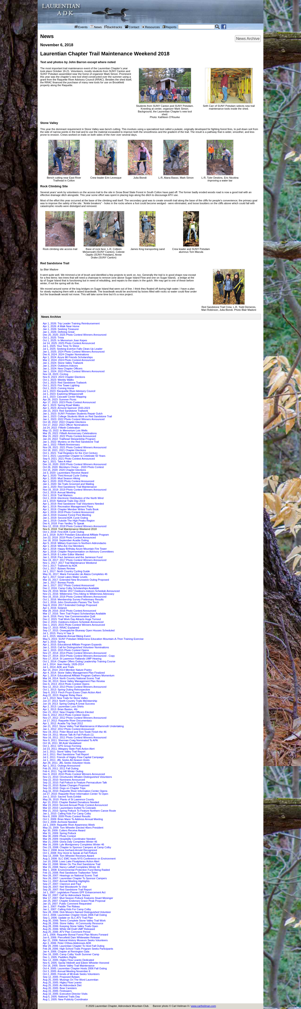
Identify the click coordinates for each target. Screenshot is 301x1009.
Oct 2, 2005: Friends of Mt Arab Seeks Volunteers (71, 974)
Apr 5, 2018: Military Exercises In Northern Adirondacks (74, 543)
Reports (169, 27)
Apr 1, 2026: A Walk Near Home (61, 326)
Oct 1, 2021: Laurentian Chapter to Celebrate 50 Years (74, 455)
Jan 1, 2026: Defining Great (59, 331)
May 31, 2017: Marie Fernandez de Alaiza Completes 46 (75, 574)
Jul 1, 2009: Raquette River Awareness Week (69, 824)
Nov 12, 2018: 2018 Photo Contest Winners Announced (74, 526)
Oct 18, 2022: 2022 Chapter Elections (64, 422)
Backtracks (113, 27)
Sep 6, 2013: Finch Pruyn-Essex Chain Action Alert (72, 692)
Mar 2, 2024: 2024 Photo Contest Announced (69, 360)
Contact (132, 27)
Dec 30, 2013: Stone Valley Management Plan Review (74, 681)
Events (81, 27)
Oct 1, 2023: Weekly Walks (58, 379)
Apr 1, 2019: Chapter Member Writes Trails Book (71, 509)
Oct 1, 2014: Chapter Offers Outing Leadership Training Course (79, 661)
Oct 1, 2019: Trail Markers (58, 495)
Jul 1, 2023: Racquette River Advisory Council (69, 391)
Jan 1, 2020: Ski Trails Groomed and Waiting (68, 484)
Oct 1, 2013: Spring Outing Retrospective (66, 689)
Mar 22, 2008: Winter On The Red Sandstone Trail (71, 864)
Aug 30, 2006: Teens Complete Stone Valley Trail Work (74, 920)
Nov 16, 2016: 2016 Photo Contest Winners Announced (74, 596)
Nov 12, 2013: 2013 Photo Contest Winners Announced (74, 686)
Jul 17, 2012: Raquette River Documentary (67, 720)
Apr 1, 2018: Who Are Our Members (63, 546)
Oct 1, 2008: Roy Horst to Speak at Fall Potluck (70, 853)
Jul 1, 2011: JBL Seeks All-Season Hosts (66, 760)
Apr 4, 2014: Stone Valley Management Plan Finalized (74, 672)
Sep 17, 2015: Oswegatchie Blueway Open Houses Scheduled (79, 630)
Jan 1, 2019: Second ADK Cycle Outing (65, 517)
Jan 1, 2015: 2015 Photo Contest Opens (66, 650)
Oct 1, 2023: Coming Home (58, 388)
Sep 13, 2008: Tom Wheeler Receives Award (68, 855)
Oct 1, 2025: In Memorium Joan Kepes (65, 340)
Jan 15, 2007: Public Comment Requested (67, 903)
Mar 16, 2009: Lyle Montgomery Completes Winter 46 (73, 844)
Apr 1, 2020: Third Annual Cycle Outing (65, 475)
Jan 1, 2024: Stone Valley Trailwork (63, 362)
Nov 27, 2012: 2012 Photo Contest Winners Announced (74, 717)
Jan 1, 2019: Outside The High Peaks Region (69, 520)
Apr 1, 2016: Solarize (55, 607)
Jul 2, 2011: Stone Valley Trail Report (64, 751)
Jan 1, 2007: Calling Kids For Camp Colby (67, 909)
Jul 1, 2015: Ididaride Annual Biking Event (67, 636)
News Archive (248, 38)
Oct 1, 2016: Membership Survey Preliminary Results (73, 599)
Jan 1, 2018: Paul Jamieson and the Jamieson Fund (73, 557)
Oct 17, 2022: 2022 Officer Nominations (65, 424)
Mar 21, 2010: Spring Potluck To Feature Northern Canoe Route (79, 810)
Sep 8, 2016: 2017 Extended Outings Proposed (70, 605)
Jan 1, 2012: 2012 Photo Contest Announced (68, 729)
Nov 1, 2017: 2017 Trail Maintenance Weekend (70, 562)
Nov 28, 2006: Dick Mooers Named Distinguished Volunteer (77, 912)
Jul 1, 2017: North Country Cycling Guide (66, 571)
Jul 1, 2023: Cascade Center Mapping (64, 396)
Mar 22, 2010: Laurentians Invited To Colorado (69, 807)
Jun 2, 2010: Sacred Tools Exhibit (62, 796)
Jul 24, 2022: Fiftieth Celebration (61, 427)
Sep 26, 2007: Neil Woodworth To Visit (65, 886)
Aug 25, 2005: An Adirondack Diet (62, 985)
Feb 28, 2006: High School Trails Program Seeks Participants (78, 948)
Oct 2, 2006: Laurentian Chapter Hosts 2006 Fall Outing (75, 914)
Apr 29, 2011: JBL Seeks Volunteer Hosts (66, 762)
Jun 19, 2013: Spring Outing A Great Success (69, 703)
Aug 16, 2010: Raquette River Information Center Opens (75, 791)
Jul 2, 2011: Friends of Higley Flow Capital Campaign (73, 757)
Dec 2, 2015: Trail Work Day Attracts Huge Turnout (72, 619)
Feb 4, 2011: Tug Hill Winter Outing (63, 771)
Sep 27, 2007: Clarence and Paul (62, 883)
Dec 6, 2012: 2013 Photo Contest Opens (66, 715)
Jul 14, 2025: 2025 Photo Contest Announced (69, 343)
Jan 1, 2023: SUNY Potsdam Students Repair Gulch (73, 413)
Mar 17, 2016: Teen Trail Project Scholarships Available (74, 613)
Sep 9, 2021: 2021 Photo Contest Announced (69, 458)
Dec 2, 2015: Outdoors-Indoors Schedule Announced (73, 622)
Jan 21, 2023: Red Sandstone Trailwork (65, 410)
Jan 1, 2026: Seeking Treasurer (61, 329)
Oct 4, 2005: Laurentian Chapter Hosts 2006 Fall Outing (75, 968)
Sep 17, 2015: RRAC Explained (61, 627)
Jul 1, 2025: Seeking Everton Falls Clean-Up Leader (73, 348)
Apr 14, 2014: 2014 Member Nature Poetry (67, 669)
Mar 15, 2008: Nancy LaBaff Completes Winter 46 (71, 867)
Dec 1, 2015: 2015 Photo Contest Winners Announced (74, 624)
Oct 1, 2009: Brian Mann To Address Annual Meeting (73, 819)
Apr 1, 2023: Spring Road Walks (61, 405)
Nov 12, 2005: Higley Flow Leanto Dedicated (68, 960)
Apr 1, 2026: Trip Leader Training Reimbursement (71, 323)
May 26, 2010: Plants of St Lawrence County (68, 799)
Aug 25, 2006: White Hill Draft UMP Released (69, 929)
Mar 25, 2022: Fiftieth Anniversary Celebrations (70, 433)
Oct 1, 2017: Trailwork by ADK (60, 565)
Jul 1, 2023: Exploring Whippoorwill (63, 393)
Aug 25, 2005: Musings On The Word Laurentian (70, 979)
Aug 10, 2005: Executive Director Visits (65, 993)
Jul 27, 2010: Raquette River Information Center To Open (75, 793)
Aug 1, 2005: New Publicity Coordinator (65, 999)
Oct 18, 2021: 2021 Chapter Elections (64, 450)
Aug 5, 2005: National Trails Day (61, 996)
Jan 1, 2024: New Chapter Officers (63, 368)
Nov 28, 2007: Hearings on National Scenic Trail (70, 875)
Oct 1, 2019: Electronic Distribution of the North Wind (73, 498)
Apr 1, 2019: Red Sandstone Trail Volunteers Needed (73, 503)
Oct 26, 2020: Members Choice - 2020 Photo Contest (73, 467)
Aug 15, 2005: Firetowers (57, 991)
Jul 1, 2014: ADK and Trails (58, 667)
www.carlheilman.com (203, 1006)
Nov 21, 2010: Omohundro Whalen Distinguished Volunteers (77, 776)
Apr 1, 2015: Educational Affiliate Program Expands (72, 644)
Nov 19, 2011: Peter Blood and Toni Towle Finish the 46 (75, 731)
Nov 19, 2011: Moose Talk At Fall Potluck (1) (68, 734)
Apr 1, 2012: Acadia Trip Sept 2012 (63, 723)
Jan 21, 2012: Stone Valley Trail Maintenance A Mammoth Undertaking (83, 726)
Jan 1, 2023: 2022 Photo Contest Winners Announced (73, 419)
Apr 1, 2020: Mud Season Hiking (61, 478)
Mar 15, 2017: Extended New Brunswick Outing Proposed (76, 579)
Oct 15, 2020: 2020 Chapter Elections (64, 469)
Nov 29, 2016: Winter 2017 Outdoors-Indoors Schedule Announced (81, 591)
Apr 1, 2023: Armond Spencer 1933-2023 (66, 408)
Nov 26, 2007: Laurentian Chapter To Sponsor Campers (75, 878)
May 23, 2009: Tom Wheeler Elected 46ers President (73, 827)
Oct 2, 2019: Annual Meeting (59, 492)
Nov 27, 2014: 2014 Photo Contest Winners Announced (74, 653)
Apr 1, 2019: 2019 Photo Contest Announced (68, 512)
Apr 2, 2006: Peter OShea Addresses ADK (67, 943)
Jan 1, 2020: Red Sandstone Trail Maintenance (70, 486)
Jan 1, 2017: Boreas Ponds (58, 582)
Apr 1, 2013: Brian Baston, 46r (60, 709)
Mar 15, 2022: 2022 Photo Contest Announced (69, 436)
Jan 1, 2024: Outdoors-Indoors (60, 365)
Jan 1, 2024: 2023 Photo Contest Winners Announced (73, 371)
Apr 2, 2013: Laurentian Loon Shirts (63, 706)
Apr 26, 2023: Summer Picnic (59, 399)
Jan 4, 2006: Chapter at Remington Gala (66, 951)
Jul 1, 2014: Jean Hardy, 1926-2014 (63, 664)
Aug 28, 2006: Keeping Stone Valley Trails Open (70, 926)
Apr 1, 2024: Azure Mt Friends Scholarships (68, 357)
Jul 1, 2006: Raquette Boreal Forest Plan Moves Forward (75, 934)
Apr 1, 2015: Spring (54, 641)
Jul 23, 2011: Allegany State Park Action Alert (69, 748)
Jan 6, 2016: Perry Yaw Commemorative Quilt (69, 616)
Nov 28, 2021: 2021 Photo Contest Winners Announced (74, 447)
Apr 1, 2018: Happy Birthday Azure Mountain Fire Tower (75, 548)
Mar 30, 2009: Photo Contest (59, 836)
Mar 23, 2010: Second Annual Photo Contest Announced (75, 805)
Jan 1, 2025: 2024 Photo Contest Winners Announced (73, 351)
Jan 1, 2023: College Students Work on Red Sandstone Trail (77, 416)
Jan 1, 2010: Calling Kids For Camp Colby (67, 813)
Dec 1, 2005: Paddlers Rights (59, 957)
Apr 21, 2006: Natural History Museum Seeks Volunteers (75, 940)
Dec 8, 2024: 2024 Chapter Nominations (66, 354)
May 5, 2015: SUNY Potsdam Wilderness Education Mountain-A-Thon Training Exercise (93, 638)
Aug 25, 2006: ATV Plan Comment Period (66, 931)
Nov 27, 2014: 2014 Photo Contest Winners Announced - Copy (79, 655)
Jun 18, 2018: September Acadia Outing (66, 540)
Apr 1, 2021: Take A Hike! (57, 461)
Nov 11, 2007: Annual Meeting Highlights (66, 881)
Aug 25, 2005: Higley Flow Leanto (62, 982)
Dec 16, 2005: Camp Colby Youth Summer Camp (71, 954)
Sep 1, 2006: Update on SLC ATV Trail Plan (68, 917)
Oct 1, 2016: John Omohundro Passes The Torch (71, 602)
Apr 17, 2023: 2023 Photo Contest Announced (69, 402)
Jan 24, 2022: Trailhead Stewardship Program (69, 438)
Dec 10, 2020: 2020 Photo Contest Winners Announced (74, 464)
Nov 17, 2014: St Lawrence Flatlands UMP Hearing (72, 658)
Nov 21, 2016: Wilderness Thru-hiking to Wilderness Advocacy (78, 593)
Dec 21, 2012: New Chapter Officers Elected (68, 712)
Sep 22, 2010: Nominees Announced (64, 779)
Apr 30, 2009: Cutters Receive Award (64, 830)
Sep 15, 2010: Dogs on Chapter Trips (64, 788)
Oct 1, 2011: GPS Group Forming (62, 745)
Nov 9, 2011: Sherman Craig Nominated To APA (70, 740)
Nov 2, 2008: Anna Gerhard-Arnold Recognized (70, 850)
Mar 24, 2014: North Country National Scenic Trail (71, 678)
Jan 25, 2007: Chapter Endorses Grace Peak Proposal (74, 900)
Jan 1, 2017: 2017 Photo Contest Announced (68, 585)
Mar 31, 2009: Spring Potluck (59, 833)
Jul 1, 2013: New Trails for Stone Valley (65, 698)
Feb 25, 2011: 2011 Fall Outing (61, 768)
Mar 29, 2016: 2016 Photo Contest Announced (69, 610)
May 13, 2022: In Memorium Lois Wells (65, 430)
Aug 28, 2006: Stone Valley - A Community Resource (73, 923)
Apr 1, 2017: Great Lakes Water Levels (65, 576)
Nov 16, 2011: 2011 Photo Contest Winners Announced (74, 737)
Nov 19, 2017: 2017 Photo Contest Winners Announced (74, 560)
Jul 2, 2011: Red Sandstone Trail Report (66, 754)
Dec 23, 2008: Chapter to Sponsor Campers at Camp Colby (77, 847)
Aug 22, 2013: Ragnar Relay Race (62, 695)
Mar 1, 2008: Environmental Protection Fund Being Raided (76, 869)
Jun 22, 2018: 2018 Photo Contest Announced (69, 537)
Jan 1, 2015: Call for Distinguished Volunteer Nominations (76, 647)
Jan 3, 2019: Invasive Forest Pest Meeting (67, 515)
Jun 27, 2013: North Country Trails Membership (70, 700)
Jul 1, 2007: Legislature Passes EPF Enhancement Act (74, 892)
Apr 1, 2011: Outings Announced (61, 765)
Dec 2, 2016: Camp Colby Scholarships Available (71, 588)
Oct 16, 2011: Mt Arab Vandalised (62, 743)
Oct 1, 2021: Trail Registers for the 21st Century (70, 453)
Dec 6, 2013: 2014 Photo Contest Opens (66, 684)
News (96, 27)
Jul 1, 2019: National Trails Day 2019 (64, 500)
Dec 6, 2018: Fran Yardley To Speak (63, 523)
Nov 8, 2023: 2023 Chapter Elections (64, 377)
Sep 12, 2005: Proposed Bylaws (61, 976)
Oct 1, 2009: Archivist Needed (60, 822)
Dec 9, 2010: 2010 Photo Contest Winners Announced (74, 774)
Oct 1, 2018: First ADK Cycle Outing (63, 531)
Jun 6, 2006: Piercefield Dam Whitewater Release (71, 937)
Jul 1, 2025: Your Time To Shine (61, 346)
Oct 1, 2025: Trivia (53, 337)
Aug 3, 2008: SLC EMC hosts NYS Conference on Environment (79, 858)
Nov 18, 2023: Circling (55, 374)
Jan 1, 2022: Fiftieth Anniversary (61, 444)
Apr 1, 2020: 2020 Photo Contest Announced (68, 481)
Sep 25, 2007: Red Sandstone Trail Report (67, 889)
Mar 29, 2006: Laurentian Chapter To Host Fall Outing (73, 945)
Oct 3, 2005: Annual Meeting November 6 (66, 971)
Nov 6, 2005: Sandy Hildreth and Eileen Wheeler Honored (76, 962)
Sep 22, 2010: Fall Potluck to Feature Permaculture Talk (75, 782)
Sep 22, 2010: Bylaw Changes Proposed (66, 785)
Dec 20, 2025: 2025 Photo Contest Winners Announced (74, 334)
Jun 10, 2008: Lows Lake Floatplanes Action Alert (71, 861)
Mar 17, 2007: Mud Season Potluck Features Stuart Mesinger (78, 898)
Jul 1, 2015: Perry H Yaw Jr (58, 633)
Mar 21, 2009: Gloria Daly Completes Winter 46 (70, 841)
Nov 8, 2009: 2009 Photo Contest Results (66, 816)
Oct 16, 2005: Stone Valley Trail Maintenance (69, 965)
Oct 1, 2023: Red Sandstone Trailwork (65, 382)
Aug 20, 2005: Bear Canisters (60, 988)
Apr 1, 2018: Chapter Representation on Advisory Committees (78, 551)
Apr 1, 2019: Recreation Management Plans (68, 506)
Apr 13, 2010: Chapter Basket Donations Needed (71, 802)
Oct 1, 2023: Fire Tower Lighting (61, 385)
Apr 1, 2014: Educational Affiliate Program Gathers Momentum (78, 675)
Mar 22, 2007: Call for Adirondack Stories (66, 895)
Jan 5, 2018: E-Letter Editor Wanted (63, 554)
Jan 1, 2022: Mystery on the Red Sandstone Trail (71, 441)
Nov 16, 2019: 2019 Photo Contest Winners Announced (74, 489)
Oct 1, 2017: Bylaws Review (59, 568)
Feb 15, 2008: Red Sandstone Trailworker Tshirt (70, 872)
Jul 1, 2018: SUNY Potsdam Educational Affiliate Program (76, 534)
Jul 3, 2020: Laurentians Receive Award (65, 472)
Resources (151, 27)
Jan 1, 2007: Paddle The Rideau (61, 906)
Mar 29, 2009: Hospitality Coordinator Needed (69, 838)
